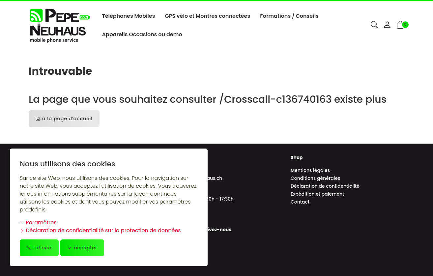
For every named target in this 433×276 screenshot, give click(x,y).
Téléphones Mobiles (128, 16)
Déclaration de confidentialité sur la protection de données (100, 230)
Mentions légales (310, 170)
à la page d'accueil (64, 118)
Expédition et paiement (317, 194)
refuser (39, 247)
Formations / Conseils (289, 16)
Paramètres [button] (38, 222)
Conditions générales (315, 178)
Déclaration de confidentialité (325, 186)
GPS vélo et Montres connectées (207, 16)
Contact (300, 202)
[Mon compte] (387, 25)
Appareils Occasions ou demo (142, 34)
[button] (374, 25)
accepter (82, 247)
